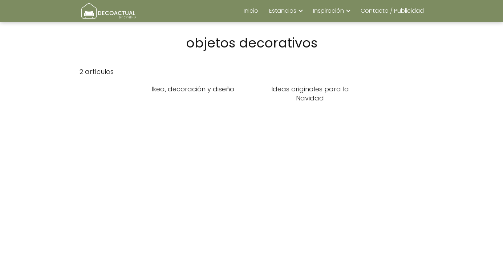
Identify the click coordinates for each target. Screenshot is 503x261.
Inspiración (328, 11)
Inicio (251, 11)
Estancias (282, 11)
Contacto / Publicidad (392, 11)
